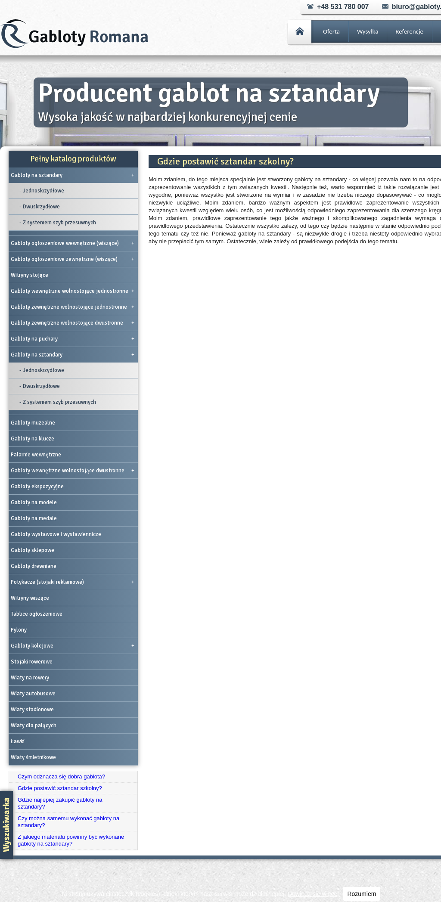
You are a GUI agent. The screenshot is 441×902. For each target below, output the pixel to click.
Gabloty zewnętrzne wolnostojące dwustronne (72, 322)
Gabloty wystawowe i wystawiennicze (56, 534)
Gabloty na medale (34, 518)
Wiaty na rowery (30, 677)
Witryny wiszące (30, 598)
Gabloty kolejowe (72, 645)
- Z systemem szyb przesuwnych (57, 222)
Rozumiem (361, 893)
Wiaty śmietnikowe (33, 757)
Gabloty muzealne (33, 422)
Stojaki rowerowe (32, 661)
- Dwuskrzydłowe (39, 206)
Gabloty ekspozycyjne (37, 486)
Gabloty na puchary (72, 338)
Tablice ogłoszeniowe (36, 614)
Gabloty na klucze (32, 438)
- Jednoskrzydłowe (41, 190)
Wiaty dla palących (33, 725)
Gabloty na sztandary (72, 175)
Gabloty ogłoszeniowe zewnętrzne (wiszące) (72, 259)
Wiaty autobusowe (33, 693)
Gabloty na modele (34, 502)
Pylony (19, 629)
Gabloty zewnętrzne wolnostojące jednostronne (72, 307)
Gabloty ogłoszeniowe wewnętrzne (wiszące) (72, 243)
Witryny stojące (29, 275)
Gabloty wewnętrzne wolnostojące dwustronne (72, 470)
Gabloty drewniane (33, 566)
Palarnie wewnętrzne (36, 454)
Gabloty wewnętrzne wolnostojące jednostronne (72, 291)
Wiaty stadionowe (32, 709)
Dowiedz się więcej (313, 893)
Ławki (18, 741)
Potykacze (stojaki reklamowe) (72, 582)
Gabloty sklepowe (32, 550)
